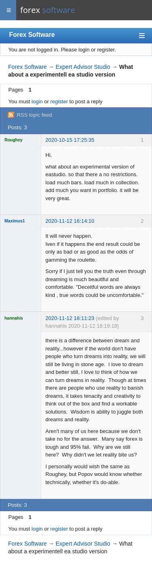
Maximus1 (14, 221)
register (59, 101)
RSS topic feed (34, 115)
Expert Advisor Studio (83, 67)
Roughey (13, 140)
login (37, 101)
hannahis (13, 318)
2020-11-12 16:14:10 (69, 221)
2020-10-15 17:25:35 (69, 140)
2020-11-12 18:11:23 (69, 318)
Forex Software (32, 34)
